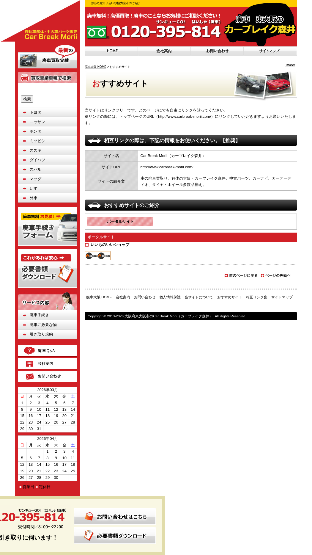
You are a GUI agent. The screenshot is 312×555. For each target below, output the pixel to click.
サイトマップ (282, 297)
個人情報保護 (170, 297)
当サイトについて (199, 297)
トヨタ (35, 112)
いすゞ (35, 188)
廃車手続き (39, 315)
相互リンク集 (256, 297)
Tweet (290, 65)
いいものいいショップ (110, 244)
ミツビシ (37, 141)
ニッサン (37, 122)
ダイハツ (37, 160)
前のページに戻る (241, 276)
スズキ (35, 150)
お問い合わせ (144, 297)
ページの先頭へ (276, 277)
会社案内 (123, 297)
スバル (35, 169)
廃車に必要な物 (43, 324)
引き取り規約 (41, 334)
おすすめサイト (229, 297)
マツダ (35, 179)
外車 (33, 198)
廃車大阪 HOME (95, 66)
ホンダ (35, 131)
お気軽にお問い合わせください (191, 26)
